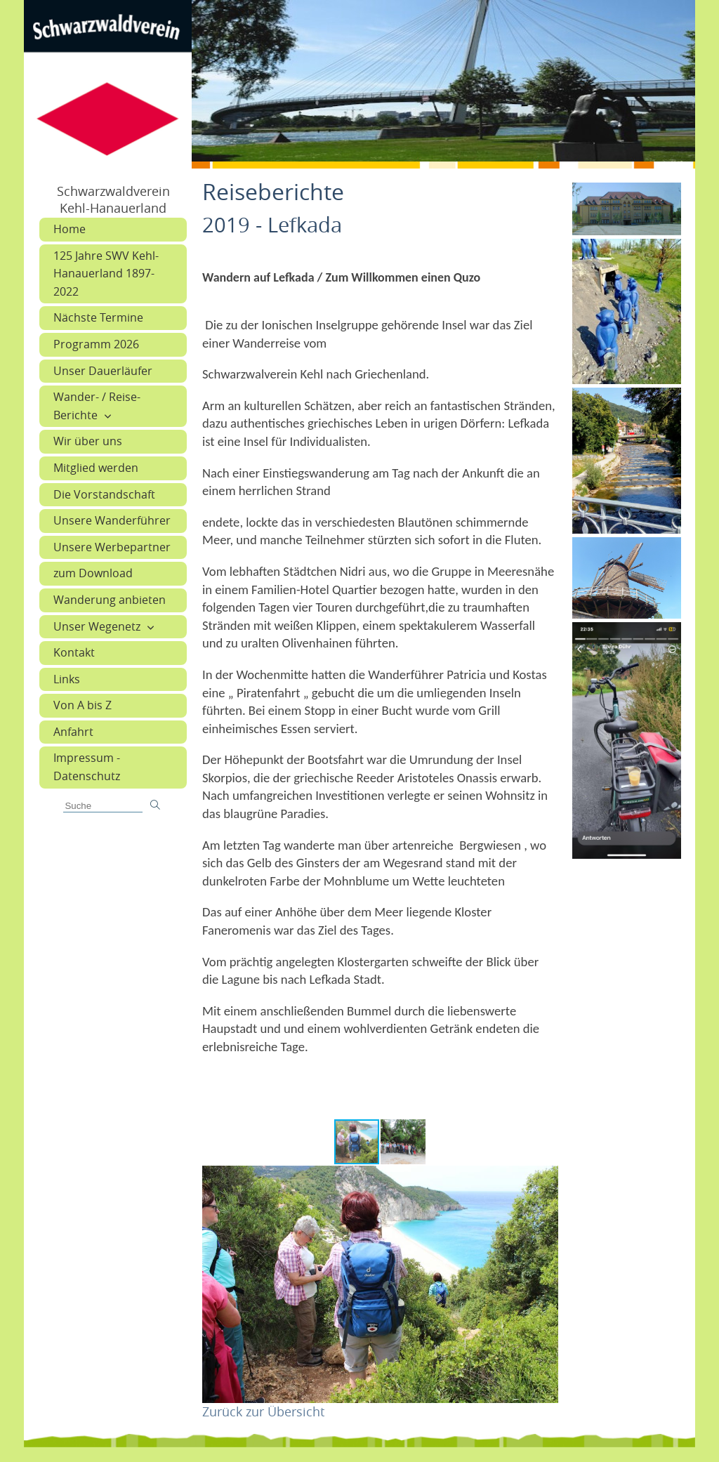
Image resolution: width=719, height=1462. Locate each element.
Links (66, 679)
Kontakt (74, 652)
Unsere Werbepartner (112, 547)
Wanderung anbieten (109, 599)
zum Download (93, 573)
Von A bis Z (82, 705)
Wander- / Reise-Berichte (96, 406)
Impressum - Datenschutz (86, 767)
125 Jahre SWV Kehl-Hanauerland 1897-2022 (106, 273)
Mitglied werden (95, 467)
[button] (403, 1142)
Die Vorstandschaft (104, 494)
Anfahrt (73, 731)
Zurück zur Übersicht (263, 1411)
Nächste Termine (98, 317)
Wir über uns (87, 441)
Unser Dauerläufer (102, 370)
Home (69, 229)
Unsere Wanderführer (112, 520)
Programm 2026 (96, 344)
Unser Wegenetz (96, 626)
